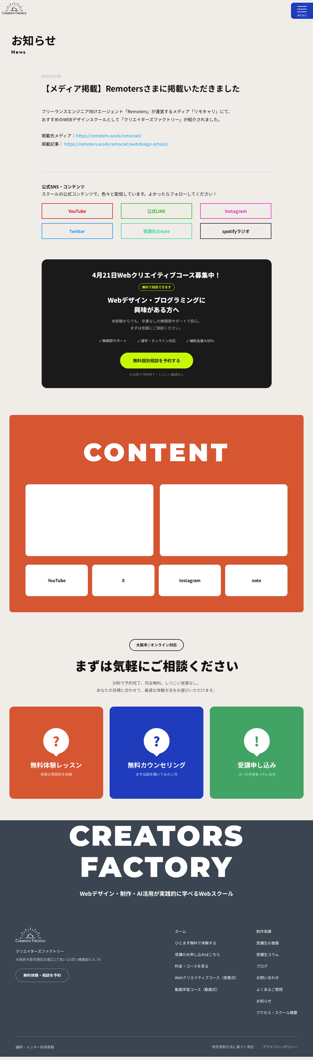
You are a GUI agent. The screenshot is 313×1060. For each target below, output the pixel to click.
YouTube (77, 211)
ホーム (180, 934)
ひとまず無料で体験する (195, 946)
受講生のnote (156, 233)
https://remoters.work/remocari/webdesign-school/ (116, 144)
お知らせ (263, 1004)
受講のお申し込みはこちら (197, 957)
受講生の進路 (267, 946)
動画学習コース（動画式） (197, 992)
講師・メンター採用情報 (35, 1050)
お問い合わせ (267, 980)
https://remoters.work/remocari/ (108, 135)
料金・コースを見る (191, 969)
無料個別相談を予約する (156, 363)
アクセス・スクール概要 (276, 1015)
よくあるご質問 (269, 992)
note (256, 583)
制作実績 (263, 934)
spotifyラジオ (235, 233)
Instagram (236, 211)
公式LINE (156, 211)
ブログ (262, 969)
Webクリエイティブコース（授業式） (207, 980)
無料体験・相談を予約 (42, 978)
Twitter (77, 233)
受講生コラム (267, 957)
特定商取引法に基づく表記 (233, 1049)
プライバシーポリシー (279, 1049)
